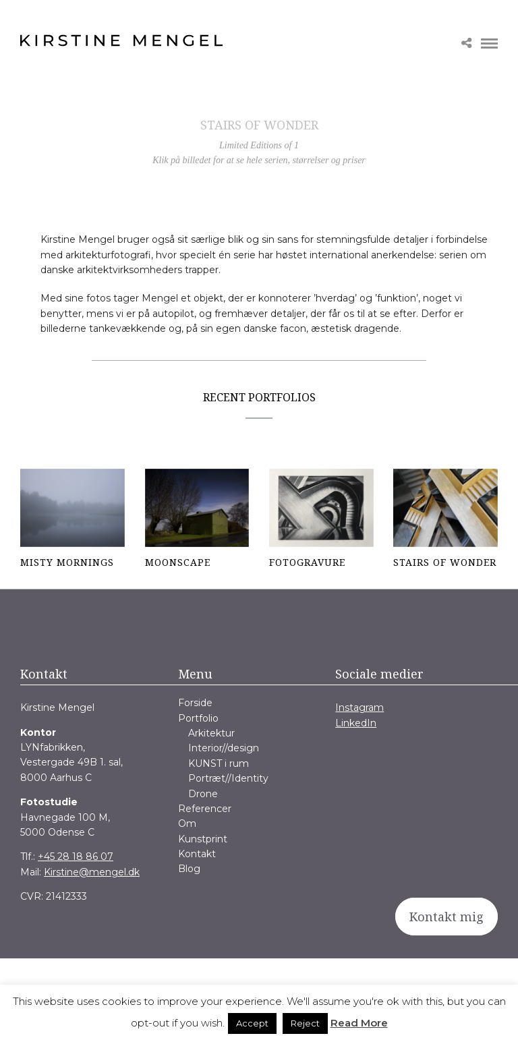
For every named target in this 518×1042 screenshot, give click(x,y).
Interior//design (223, 748)
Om (187, 823)
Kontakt (197, 854)
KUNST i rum (218, 763)
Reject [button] (305, 1023)
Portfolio (198, 718)
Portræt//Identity (228, 778)
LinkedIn (355, 723)
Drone (203, 794)
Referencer (204, 809)
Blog (189, 869)
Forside (195, 703)
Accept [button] (252, 1023)
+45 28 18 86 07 (75, 856)
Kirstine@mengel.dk (92, 872)
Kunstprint (202, 839)
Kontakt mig (446, 916)
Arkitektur (211, 733)
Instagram (359, 707)
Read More (359, 1022)
